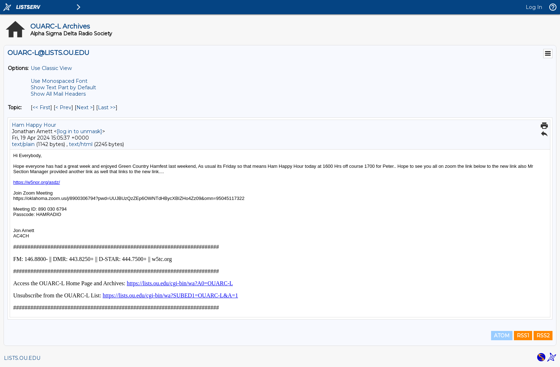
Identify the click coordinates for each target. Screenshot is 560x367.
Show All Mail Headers (58, 94)
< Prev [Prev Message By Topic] (63, 107)
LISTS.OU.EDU (22, 358)
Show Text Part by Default (63, 87)
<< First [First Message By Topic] (41, 107)
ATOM (502, 335)
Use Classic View (51, 68)
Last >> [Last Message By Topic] (107, 107)
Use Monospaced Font (59, 81)
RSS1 (523, 335)
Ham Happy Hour (34, 125)
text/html (80, 144)
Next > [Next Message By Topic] (84, 107)
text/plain (23, 144)
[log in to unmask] (79, 131)
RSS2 (543, 335)
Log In (534, 7)
